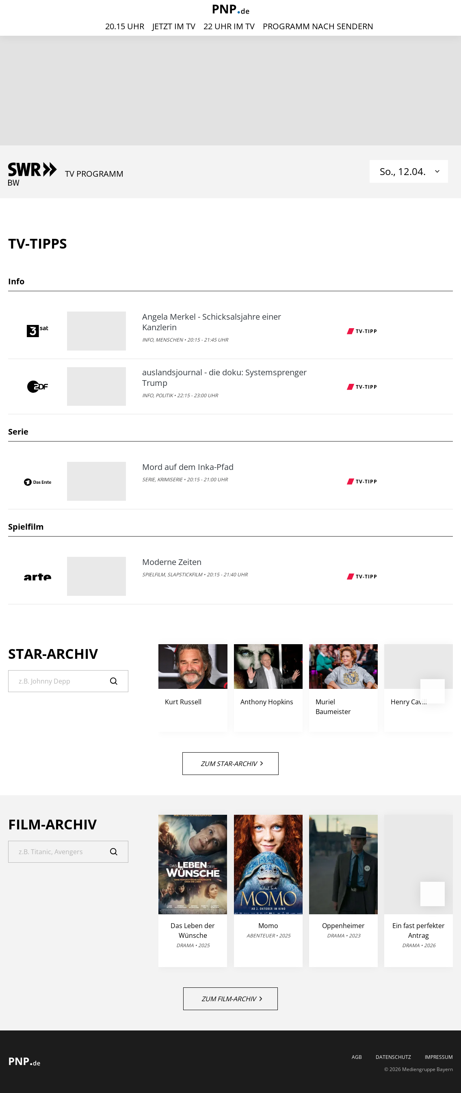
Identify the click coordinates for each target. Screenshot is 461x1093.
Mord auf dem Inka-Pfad (188, 467)
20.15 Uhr (124, 26)
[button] (432, 691)
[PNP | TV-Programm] (230, 10)
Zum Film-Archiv (231, 998)
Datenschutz (393, 1057)
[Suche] (68, 681)
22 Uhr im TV (229, 26)
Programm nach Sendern (318, 26)
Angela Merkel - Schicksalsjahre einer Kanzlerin (211, 322)
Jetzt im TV (173, 26)
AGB (357, 1057)
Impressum (439, 1057)
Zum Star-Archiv (232, 763)
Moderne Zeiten (171, 562)
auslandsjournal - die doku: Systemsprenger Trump (224, 377)
